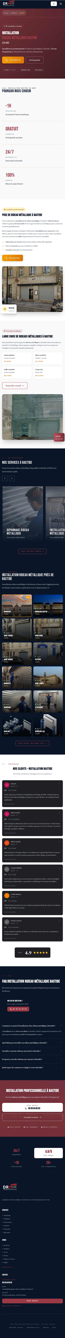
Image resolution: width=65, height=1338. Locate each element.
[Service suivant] (11, 478)
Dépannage (6, 1215)
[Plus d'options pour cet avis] (59, 783)
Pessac (5, 1252)
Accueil (6, 13)
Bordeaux (6, 1245)
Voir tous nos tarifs (32, 551)
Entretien (5, 1225)
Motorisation (7, 1222)
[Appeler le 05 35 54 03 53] (54, 3)
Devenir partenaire (11, 1306)
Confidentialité (32, 1327)
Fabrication (6, 1229)
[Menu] (61, 4)
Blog (54, 1327)
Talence (5, 1255)
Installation (14, 13)
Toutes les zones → (8, 1267)
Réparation (6, 1232)
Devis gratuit (34, 60)
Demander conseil (15, 386)
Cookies (46, 1327)
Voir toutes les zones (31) (32, 743)
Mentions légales (16, 1327)
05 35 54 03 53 (13, 60)
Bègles (5, 1262)
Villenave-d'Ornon (8, 1259)
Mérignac (5, 1249)
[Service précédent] (4, 478)
